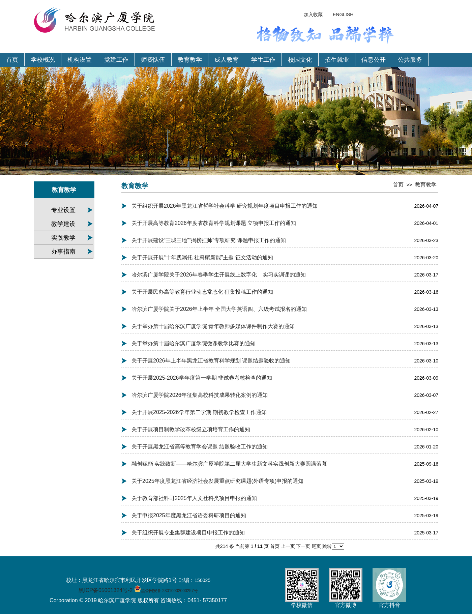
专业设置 (63, 210)
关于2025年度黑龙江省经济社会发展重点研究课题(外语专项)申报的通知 (217, 481)
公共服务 (410, 59)
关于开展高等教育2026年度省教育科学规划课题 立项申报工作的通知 (213, 223)
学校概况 (43, 59)
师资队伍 (153, 59)
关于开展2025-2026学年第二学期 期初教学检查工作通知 (199, 412)
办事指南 (63, 251)
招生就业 (337, 59)
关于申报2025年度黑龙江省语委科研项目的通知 (188, 515)
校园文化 (300, 59)
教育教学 (190, 59)
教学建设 (63, 224)
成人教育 (226, 59)
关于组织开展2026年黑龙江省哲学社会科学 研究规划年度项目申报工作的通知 (224, 206)
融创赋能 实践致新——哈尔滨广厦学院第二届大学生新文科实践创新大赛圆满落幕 (229, 464)
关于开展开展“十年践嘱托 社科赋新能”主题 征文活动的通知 (202, 257)
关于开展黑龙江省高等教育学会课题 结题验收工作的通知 (199, 446)
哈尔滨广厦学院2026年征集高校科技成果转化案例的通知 (199, 395)
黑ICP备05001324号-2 (105, 590)
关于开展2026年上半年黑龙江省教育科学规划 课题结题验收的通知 (211, 360)
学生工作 (263, 59)
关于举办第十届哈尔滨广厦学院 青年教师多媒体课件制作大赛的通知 (213, 326)
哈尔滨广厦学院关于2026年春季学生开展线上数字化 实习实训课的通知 (218, 274)
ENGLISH (343, 14)
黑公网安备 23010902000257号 (169, 590)
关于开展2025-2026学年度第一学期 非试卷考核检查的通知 (201, 378)
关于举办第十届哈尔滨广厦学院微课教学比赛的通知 (193, 343)
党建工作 (116, 59)
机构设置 (79, 59)
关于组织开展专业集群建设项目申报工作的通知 (188, 532)
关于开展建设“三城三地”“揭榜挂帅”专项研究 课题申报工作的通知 (208, 240)
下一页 (304, 546)
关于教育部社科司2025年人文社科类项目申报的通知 (194, 498)
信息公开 (373, 59)
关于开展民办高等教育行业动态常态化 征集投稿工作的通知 (202, 292)
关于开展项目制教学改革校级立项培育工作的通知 (190, 429)
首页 (12, 59)
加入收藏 (313, 14)
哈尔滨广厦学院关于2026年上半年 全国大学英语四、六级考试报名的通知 (219, 309)
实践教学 (63, 237)
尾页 (317, 546)
